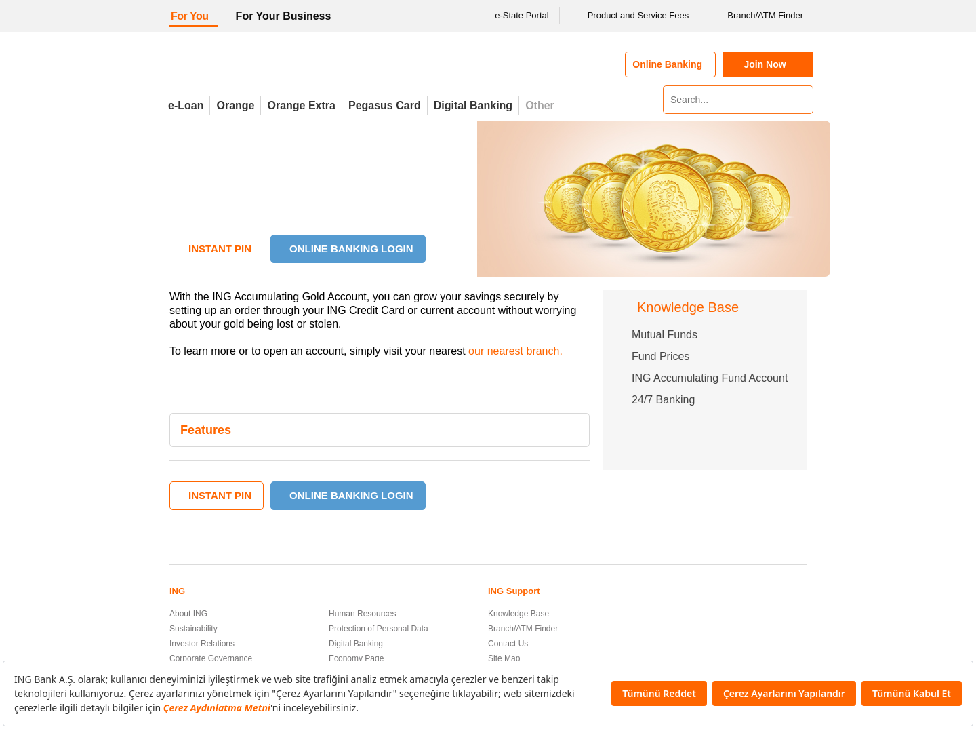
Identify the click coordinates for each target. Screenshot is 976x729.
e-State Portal (513, 15)
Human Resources (362, 613)
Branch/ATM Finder (756, 15)
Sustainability (193, 628)
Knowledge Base (518, 613)
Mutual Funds (664, 334)
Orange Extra (301, 105)
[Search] (801, 99)
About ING (188, 613)
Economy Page (356, 658)
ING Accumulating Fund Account (710, 378)
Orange (235, 105)
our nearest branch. (515, 351)
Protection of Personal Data (378, 628)
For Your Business (283, 16)
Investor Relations (202, 643)
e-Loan (185, 105)
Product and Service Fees (629, 15)
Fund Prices (660, 356)
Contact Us (508, 643)
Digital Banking (473, 105)
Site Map (504, 658)
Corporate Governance (210, 658)
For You (190, 16)
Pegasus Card (384, 105)
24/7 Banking (663, 400)
